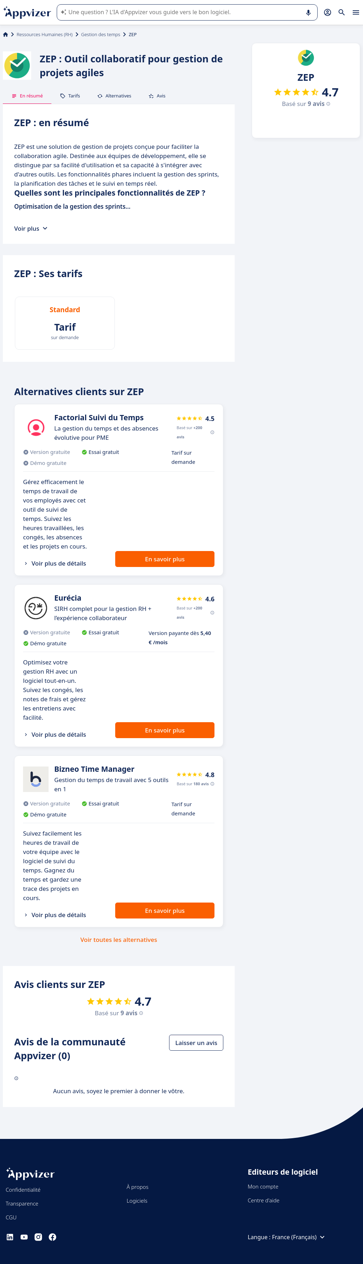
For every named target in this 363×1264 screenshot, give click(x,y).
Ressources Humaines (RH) (45, 34)
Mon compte (263, 1186)
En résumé (27, 95)
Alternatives (114, 95)
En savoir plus (165, 559)
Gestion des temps (100, 34)
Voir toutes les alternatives (118, 939)
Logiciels (137, 1200)
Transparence (22, 1203)
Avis (157, 95)
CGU (11, 1217)
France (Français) (299, 1237)
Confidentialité (23, 1189)
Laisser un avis (196, 1043)
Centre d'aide (264, 1200)
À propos (137, 1186)
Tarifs (70, 95)
